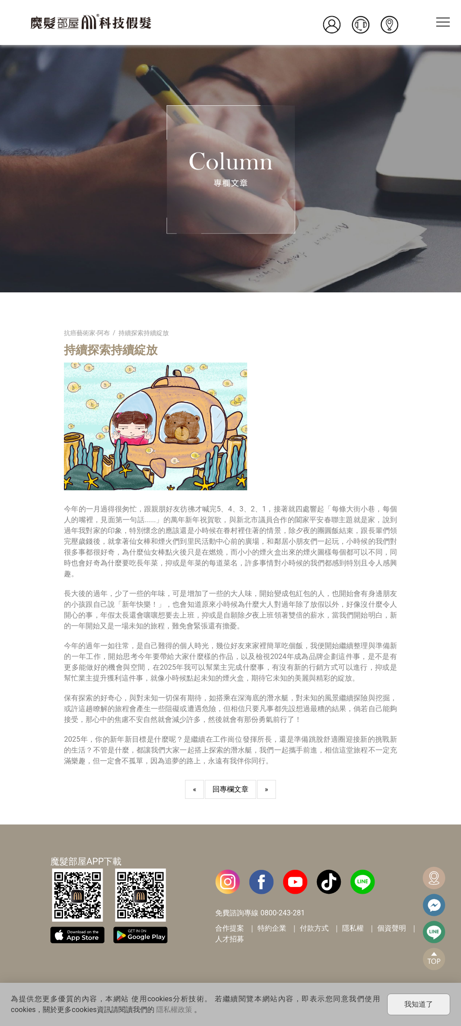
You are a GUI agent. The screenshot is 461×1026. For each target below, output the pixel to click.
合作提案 (229, 928)
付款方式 (314, 928)
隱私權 (353, 928)
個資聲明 (391, 928)
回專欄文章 (230, 789)
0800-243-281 (282, 913)
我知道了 (418, 1004)
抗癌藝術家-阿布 (87, 332)
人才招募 (229, 939)
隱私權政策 (174, 1009)
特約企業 (272, 928)
